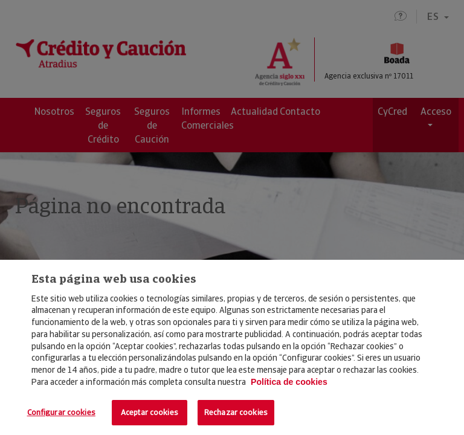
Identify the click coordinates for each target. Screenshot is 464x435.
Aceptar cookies (149, 412)
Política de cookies (289, 382)
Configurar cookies (61, 412)
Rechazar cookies (236, 412)
